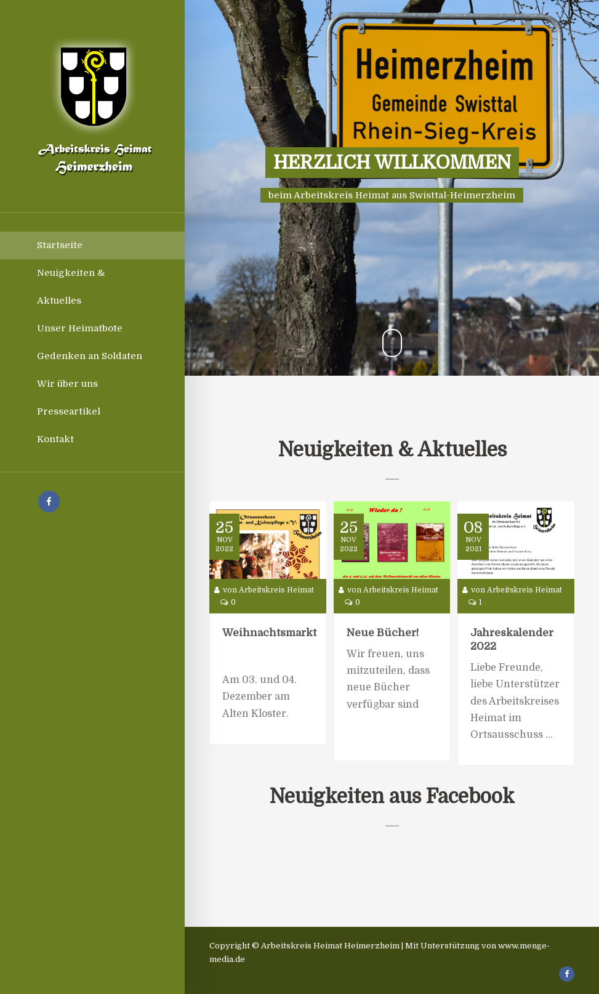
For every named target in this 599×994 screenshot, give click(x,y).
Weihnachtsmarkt (269, 633)
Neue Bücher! (383, 633)
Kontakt (55, 439)
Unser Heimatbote (80, 328)
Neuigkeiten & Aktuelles (71, 286)
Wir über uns (67, 383)
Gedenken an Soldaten (89, 356)
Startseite (59, 245)
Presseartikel (68, 411)
